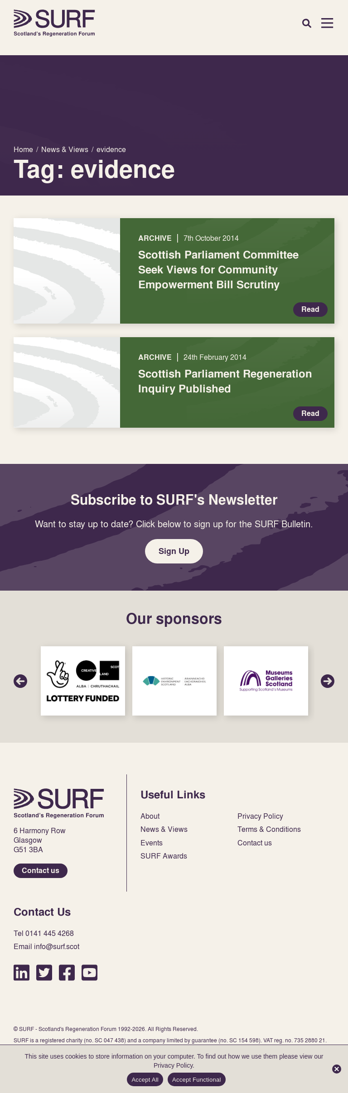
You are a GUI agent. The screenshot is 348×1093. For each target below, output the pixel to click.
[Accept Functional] (336, 1069)
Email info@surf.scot (46, 946)
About (150, 816)
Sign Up (174, 551)
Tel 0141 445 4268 (44, 933)
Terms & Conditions (269, 829)
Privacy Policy (260, 816)
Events (151, 843)
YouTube (89, 972)
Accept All (145, 1079)
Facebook (67, 972)
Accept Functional (196, 1079)
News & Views (164, 829)
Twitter (44, 972)
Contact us (40, 870)
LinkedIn (21, 972)
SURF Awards (163, 856)
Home (54, 23)
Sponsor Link (83, 681)
